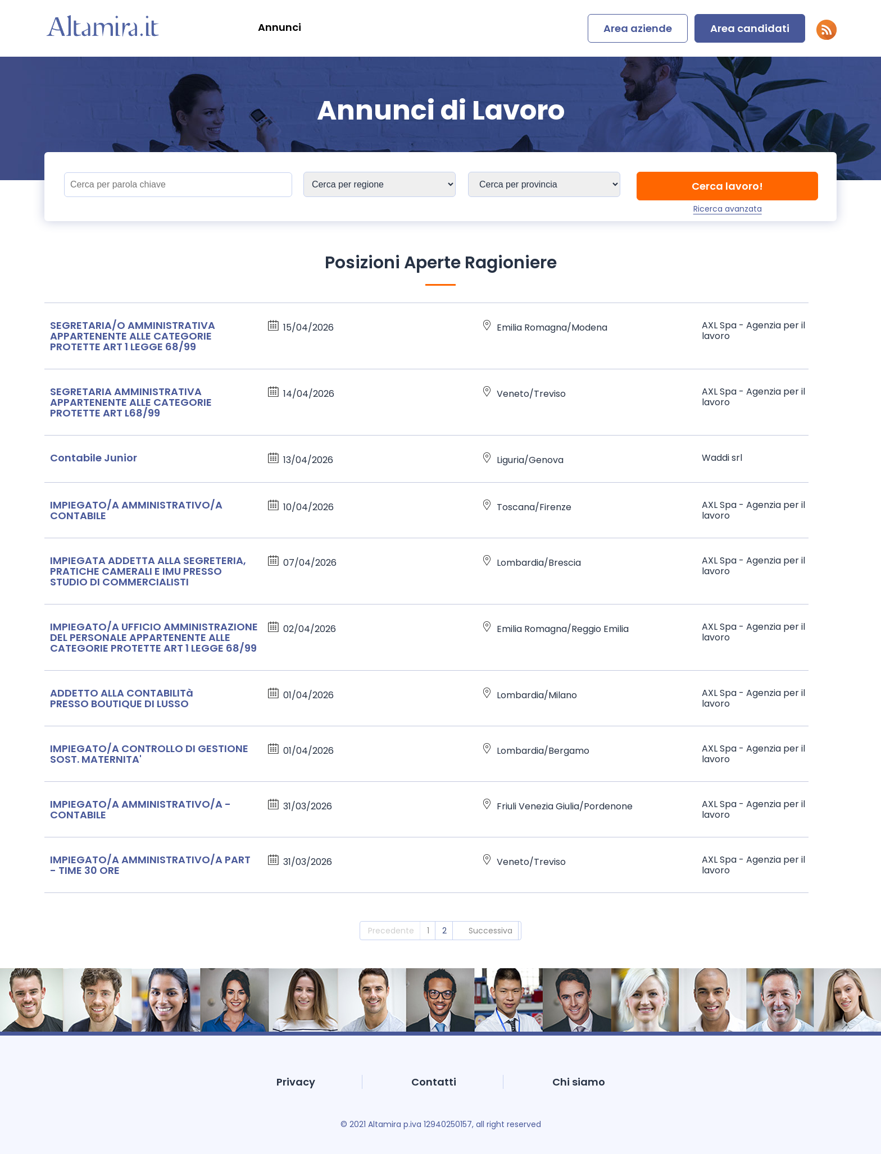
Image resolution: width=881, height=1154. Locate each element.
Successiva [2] (490, 930)
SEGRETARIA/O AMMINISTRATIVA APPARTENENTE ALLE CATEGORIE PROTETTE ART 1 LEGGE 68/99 (132, 336)
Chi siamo (578, 1082)
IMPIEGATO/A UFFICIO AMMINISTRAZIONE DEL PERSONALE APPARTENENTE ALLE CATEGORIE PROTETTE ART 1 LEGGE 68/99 (154, 637)
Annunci (279, 27)
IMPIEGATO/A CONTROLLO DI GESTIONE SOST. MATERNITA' (149, 753)
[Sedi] (379, 184)
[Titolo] (178, 184)
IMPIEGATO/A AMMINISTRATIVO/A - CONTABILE (140, 809)
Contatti (433, 1082)
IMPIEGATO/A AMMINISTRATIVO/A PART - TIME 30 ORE (150, 865)
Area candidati (749, 28)
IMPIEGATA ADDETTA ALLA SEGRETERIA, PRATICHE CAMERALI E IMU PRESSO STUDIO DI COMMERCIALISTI (148, 571)
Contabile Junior (93, 458)
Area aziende (637, 28)
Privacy (295, 1082)
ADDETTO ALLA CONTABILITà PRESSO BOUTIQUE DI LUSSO (121, 698)
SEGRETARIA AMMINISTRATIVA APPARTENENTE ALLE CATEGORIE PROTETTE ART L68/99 (131, 402)
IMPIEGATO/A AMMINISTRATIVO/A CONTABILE (136, 510)
